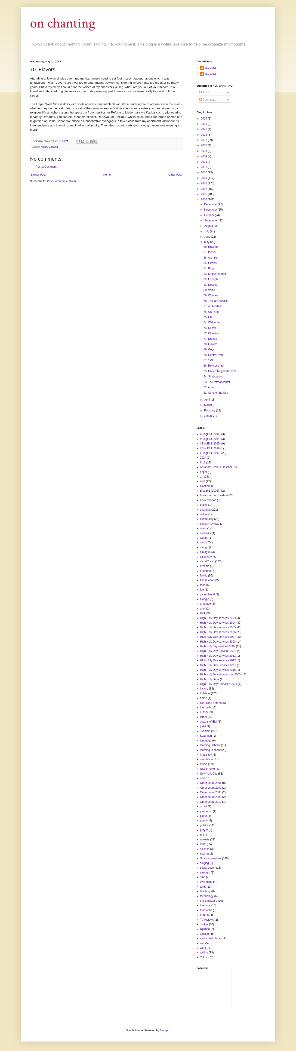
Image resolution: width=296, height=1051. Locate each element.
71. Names (210, 338)
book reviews (208, 500)
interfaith (205, 707)
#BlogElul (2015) (210, 443)
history (44, 146)
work (203, 948)
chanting (205, 509)
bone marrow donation (214, 495)
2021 (204, 129)
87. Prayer (210, 252)
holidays (205, 693)
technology (206, 896)
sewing (204, 853)
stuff (202, 877)
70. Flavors (210, 344)
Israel (203, 717)
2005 (204, 199)
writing (204, 952)
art (201, 476)
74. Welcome (212, 322)
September (211, 220)
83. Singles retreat (215, 274)
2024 (204, 118)
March (208, 405)
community (206, 519)
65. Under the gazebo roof (220, 371)
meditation (206, 759)
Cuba (203, 537)
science (205, 849)
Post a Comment (46, 166)
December (211, 204)
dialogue (205, 552)
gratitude (205, 603)
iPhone (204, 712)
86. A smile (210, 257)
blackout (205, 486)
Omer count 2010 (211, 801)
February (210, 410)
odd (202, 778)
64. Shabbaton (213, 376)
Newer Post (38, 174)
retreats (205, 839)
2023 (204, 124)
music (203, 764)
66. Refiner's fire (214, 365)
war (202, 943)
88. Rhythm (211, 246)
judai (203, 726)
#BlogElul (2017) (210, 453)
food (202, 585)
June (207, 236)
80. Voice (209, 290)
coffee (203, 514)
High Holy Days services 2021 (218, 684)
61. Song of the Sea (216, 392)
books (203, 504)
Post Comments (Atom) (61, 181)
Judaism (54, 146)
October (209, 215)
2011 (204, 167)
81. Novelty (210, 284)
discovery (206, 556)
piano (203, 816)
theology (205, 905)
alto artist (210, 67)
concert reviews (209, 523)
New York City (208, 773)
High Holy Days (209, 679)
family (203, 575)
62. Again (209, 387)
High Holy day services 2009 (217, 646)
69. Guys (209, 349)
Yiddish (204, 957)
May (207, 242)
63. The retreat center (217, 382)
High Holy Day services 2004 (218, 622)
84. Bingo (209, 268)
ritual (203, 844)
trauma (204, 914)
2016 (204, 145)
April (207, 399)
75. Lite (208, 317)
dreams (204, 566)
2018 (204, 134)
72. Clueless (211, 333)
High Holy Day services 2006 (218, 632)
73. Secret (210, 328)
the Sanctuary (208, 900)
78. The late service (216, 301)
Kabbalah (206, 735)
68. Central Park (214, 355)
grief (202, 608)
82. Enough (211, 279)
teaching (205, 891)
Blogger (164, 1030)
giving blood (207, 594)
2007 (204, 188)
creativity (205, 533)
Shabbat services (210, 858)
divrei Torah (207, 561)
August (209, 225)
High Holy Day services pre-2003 (220, 674)
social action (207, 867)
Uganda (205, 929)
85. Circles (210, 263)
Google (204, 599)
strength (205, 872)
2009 (204, 178)
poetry (204, 820)
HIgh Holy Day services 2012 (218, 660)
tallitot (203, 886)
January (209, 415)
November (211, 209)
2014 (204, 156)
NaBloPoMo (207, 768)
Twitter (204, 924)
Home (107, 174)
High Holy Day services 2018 (218, 669)
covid (203, 528)
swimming (206, 881)
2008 (204, 183)
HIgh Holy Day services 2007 (218, 636)
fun (202, 589)
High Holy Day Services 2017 (218, 665)
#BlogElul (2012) (210, 434)
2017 (204, 140)
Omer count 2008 (211, 792)
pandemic (206, 811)
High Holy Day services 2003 (218, 618)
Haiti (203, 613)
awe (202, 481)
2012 (204, 161)
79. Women (211, 295)
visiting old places (211, 938)
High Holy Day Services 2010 (218, 651)
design (204, 547)
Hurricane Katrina (211, 703)
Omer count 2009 (211, 797)
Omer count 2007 (211, 787)
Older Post (175, 174)
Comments (207, 99)
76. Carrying (211, 311)
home (203, 698)
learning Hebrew (210, 745)
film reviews (207, 580)
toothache (206, 910)
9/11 (202, 462)
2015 (204, 151)
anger (203, 472)
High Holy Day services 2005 (218, 627)
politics (204, 825)
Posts (204, 92)
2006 (204, 194)
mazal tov (206, 754)
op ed (203, 806)
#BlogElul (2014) (210, 439)
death (203, 542)
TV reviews (207, 919)
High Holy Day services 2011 (218, 655)
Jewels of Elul (208, 721)
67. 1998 (209, 360)
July (207, 231)
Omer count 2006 (211, 782)
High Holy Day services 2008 (218, 641)
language (205, 740)
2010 (204, 172)
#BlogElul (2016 (210, 448)
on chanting (62, 23)
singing (204, 863)
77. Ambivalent (213, 306)
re (201, 835)
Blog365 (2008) (209, 490)
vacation (205, 933)
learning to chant (210, 750)
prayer (204, 830)
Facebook (206, 571)
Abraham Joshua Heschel (216, 467)
